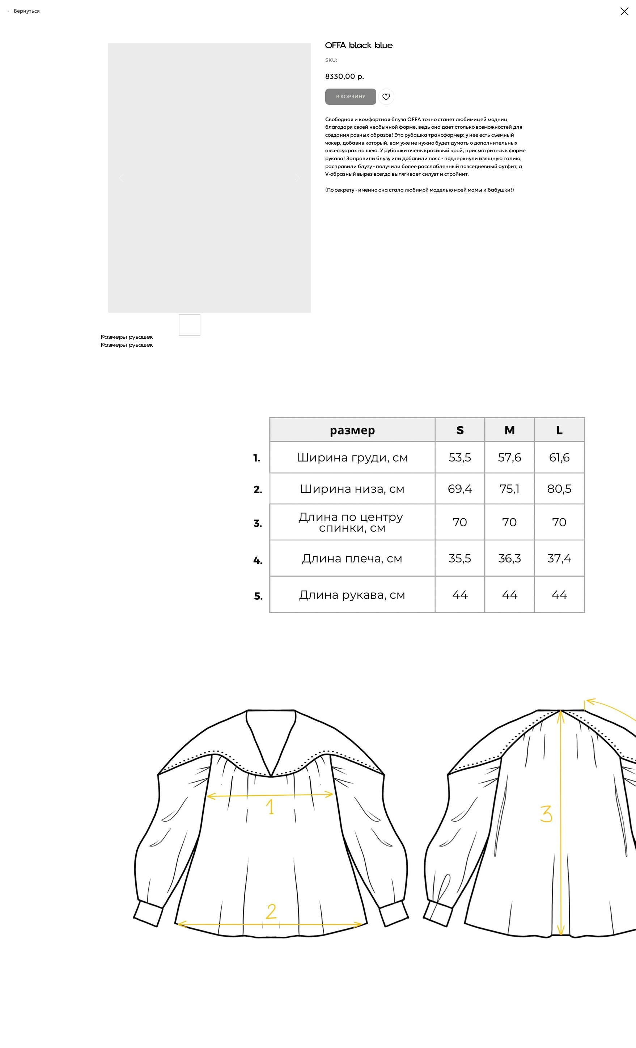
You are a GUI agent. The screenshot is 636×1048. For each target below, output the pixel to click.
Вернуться (27, 11)
